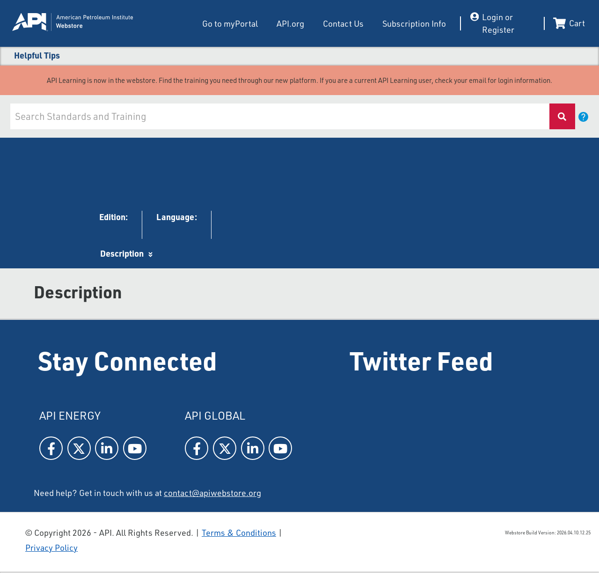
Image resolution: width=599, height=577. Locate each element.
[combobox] (279, 116)
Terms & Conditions (239, 532)
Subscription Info (414, 23)
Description (122, 253)
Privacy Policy (51, 547)
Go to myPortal (230, 23)
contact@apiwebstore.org (212, 492)
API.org (290, 23)
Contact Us (343, 23)
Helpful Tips (37, 55)
